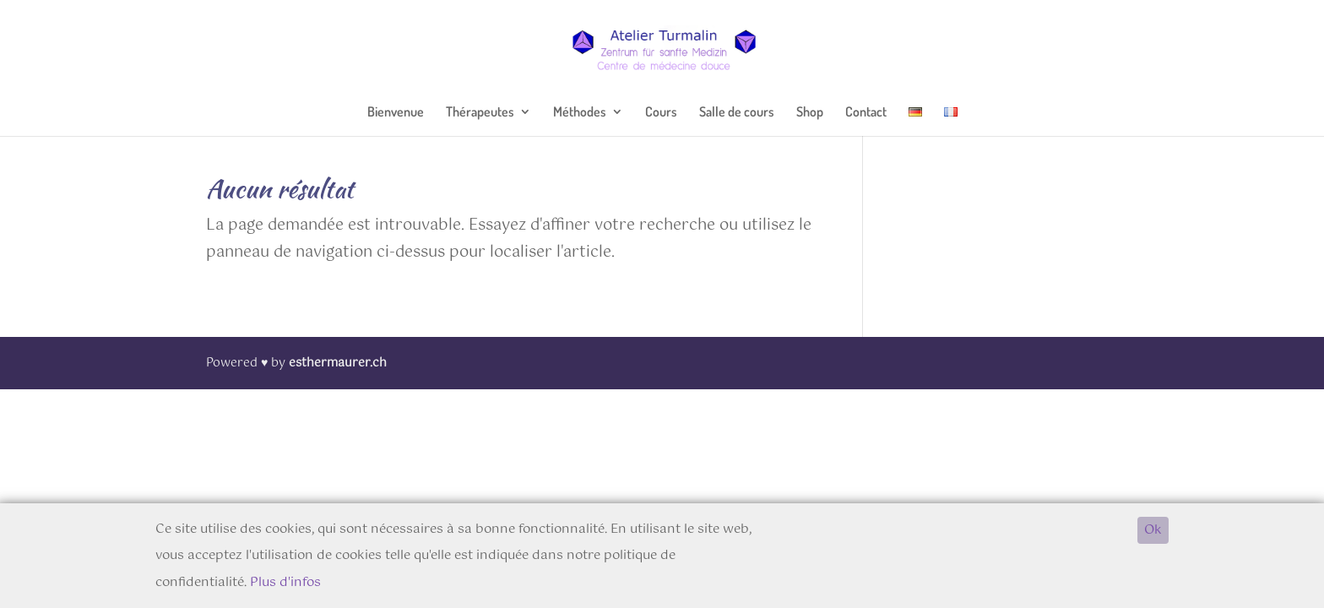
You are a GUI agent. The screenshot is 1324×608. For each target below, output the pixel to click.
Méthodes (579, 113)
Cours (661, 113)
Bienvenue (395, 113)
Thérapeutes (480, 113)
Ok (1153, 529)
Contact (866, 113)
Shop (809, 113)
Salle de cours (736, 113)
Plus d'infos (285, 582)
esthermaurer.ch (338, 363)
